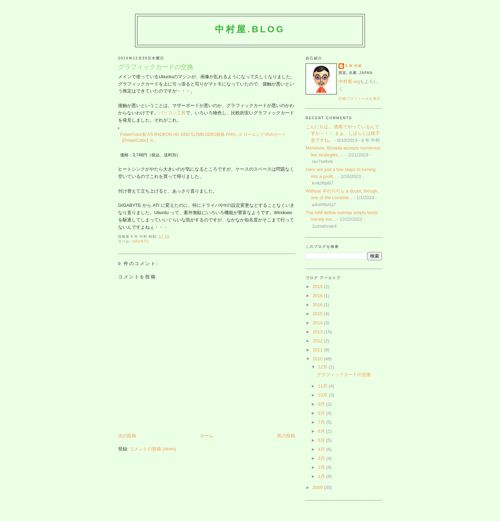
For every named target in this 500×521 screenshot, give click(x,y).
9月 (322, 404)
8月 (322, 413)
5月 (322, 440)
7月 (322, 422)
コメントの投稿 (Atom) (153, 448)
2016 (318, 304)
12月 (323, 366)
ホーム (207, 435)
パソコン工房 (172, 112)
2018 (318, 295)
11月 (323, 386)
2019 (318, 286)
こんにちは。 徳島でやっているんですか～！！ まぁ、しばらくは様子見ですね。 (343, 133)
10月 (323, 395)
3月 (322, 458)
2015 (318, 313)
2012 (318, 340)
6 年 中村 (353, 66)
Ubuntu (140, 241)
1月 (322, 476)
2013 (318, 331)
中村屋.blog (250, 29)
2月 (322, 467)
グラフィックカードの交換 (155, 67)
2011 (318, 349)
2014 (318, 322)
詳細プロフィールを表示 (360, 98)
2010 (318, 358)
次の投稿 (127, 435)
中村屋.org (349, 81)
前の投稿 (286, 435)
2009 (318, 487)
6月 (322, 431)
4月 (322, 449)
